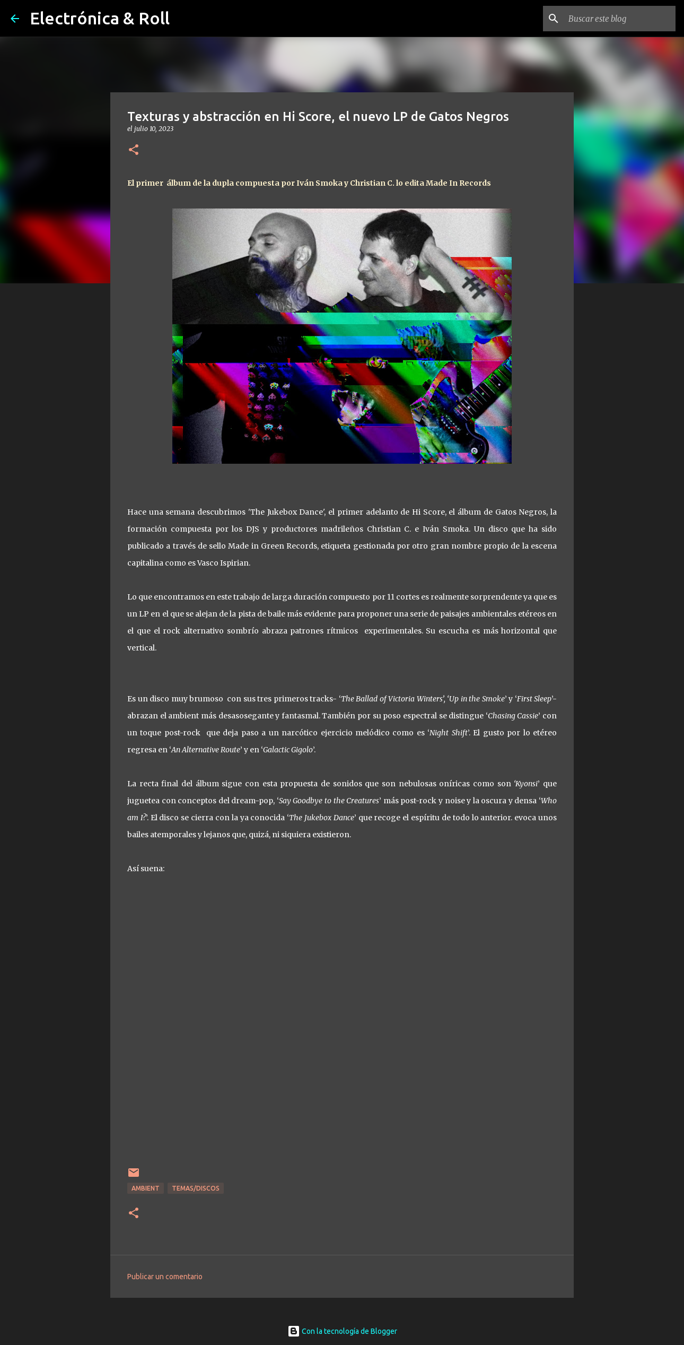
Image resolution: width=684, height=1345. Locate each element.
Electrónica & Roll (100, 18)
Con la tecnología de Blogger (342, 1331)
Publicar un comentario (165, 1276)
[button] (133, 150)
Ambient (145, 1188)
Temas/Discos (196, 1188)
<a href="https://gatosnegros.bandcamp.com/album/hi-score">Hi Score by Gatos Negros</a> (342, 1035)
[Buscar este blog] (620, 18)
